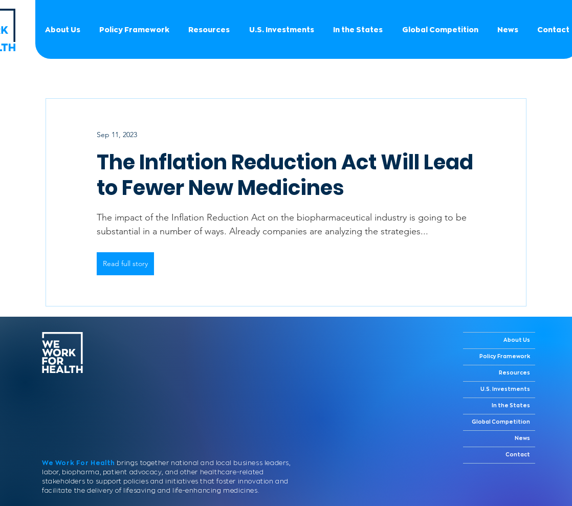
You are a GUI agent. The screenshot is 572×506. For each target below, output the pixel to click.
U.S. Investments (505, 389)
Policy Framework (504, 356)
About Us (516, 340)
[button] (440, 29)
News (522, 438)
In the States (511, 405)
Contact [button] (517, 454)
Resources (514, 373)
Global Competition (501, 422)
